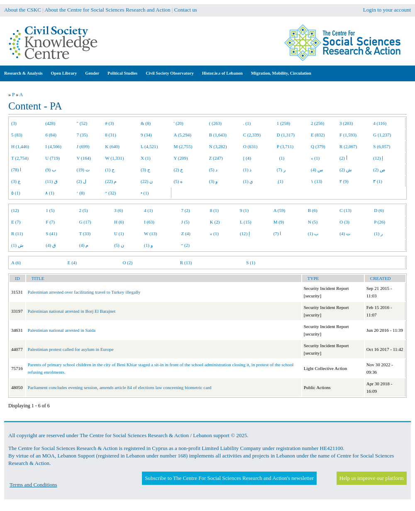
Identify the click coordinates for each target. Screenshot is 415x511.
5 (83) (16, 134)
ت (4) (344, 233)
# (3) (109, 123)
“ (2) (185, 245)
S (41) (51, 233)
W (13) (150, 233)
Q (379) (318, 146)
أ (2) (343, 158)
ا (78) (16, 169)
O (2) (128, 262)
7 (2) (185, 210)
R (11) (17, 233)
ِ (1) (280, 181)
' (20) (178, 123)
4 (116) (379, 123)
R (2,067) (348, 146)
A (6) (16, 262)
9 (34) (146, 134)
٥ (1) (15, 192)
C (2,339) (252, 134)
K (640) (112, 146)
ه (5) (178, 181)
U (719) (52, 158)
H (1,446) (20, 146)
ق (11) (51, 181)
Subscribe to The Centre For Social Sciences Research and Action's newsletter (229, 478)
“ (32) (110, 192)
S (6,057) (381, 146)
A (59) (279, 210)
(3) (14, 123)
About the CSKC (22, 10)
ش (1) (17, 245)
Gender (92, 73)
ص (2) (379, 169)
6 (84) (50, 134)
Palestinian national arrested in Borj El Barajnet (71, 311)
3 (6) (118, 210)
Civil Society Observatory (169, 73)
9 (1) (244, 210)
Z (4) (185, 233)
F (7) (50, 221)
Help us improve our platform (371, 478)
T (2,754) (20, 158)
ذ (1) (247, 169)
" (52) (82, 123)
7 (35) (82, 134)
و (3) (213, 181)
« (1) (315, 158)
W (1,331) (114, 158)
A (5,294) (182, 134)
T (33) (85, 233)
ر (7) (281, 169)
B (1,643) (218, 134)
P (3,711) (285, 146)
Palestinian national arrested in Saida (61, 330)
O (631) (250, 146)
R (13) (186, 262)
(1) (280, 158)
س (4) (317, 169)
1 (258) (283, 123)
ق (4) (51, 245)
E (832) (318, 134)
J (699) (83, 146)
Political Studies (122, 73)
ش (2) (345, 169)
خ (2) (178, 169)
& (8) (146, 123)
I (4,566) (53, 146)
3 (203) (346, 123)
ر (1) (378, 233)
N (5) (313, 221)
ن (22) (147, 181)
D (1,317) (286, 134)
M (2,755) (183, 146)
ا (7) (277, 233)
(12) (15, 210)
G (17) (85, 221)
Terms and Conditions (33, 485)
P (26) (379, 221)
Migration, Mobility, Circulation (281, 73)
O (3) (344, 221)
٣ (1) (377, 181)
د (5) (213, 169)
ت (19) (83, 169)
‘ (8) (81, 192)
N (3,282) (218, 146)
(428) (50, 123)
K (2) (215, 221)
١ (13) (316, 181)
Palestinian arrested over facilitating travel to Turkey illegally (84, 292)
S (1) (250, 262)
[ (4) (247, 158)
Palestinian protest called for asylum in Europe (71, 349)
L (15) (245, 221)
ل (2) (82, 181)
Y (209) (181, 158)
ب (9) (50, 169)
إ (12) (378, 158)
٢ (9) (344, 181)
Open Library (64, 73)
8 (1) (214, 210)
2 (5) (83, 210)
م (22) (111, 181)
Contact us (185, 10)
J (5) (185, 221)
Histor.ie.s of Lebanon (222, 73)
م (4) (84, 245)
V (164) (84, 158)
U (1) (119, 233)
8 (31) (110, 134)
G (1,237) (382, 134)
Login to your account (387, 10)
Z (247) (216, 158)
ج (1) (110, 169)
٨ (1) (49, 192)
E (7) (15, 221)
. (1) (247, 123)
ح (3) (145, 169)
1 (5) (50, 210)
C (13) (345, 210)
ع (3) (16, 181)
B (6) (312, 210)
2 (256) (317, 123)
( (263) (215, 123)
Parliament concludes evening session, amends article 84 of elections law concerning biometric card (120, 387)
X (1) (146, 158)
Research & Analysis (23, 73)
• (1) (145, 192)
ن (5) (119, 245)
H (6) (119, 221)
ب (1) (313, 233)
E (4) (72, 262)
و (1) (148, 245)
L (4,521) (149, 146)
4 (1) (148, 210)
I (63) (149, 221)
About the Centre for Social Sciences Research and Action (107, 10)
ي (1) (248, 181)
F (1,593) (347, 134)
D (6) (379, 210)
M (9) (278, 221)
